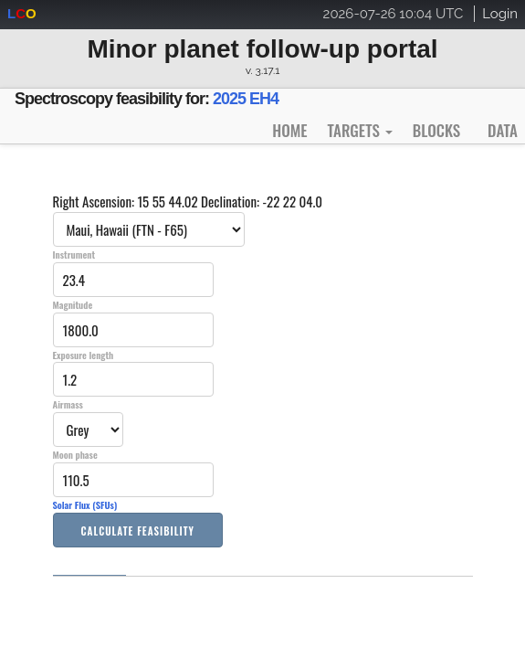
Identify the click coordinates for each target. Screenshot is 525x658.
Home (289, 130)
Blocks (436, 130)
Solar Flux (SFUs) (85, 504)
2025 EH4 (245, 99)
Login (500, 13)
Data (503, 130)
